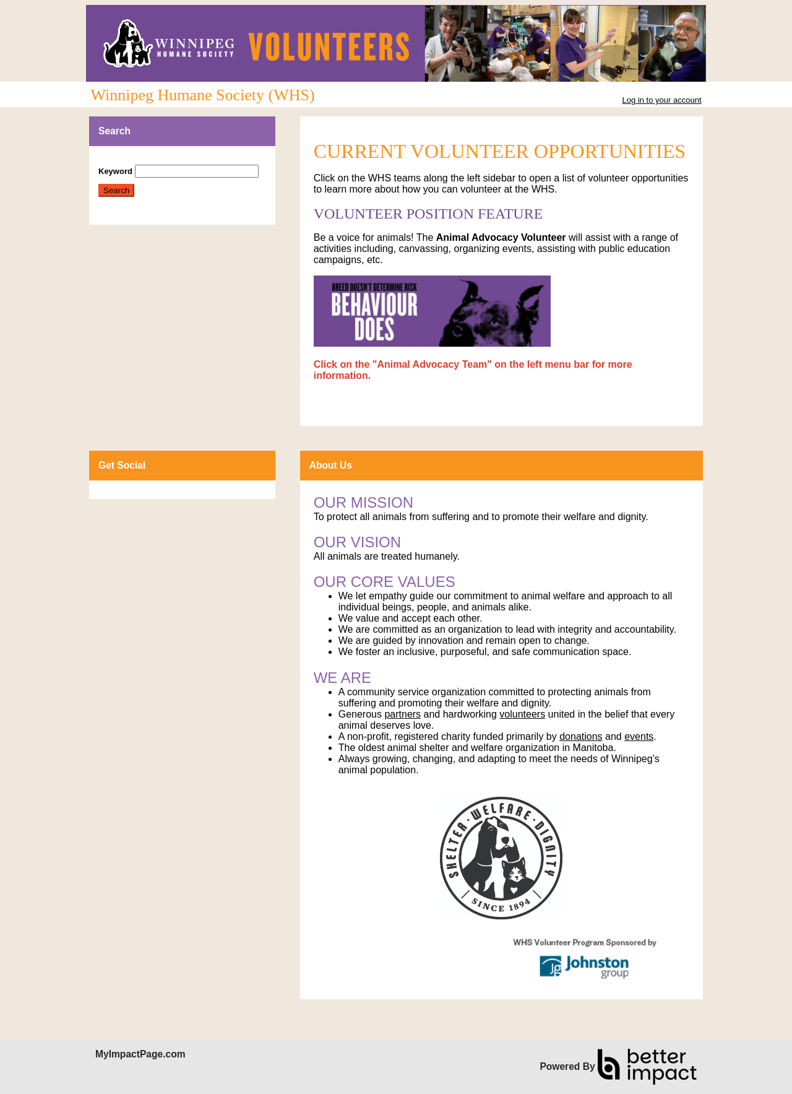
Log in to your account (662, 100)
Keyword (115, 171)
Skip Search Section (134, 160)
